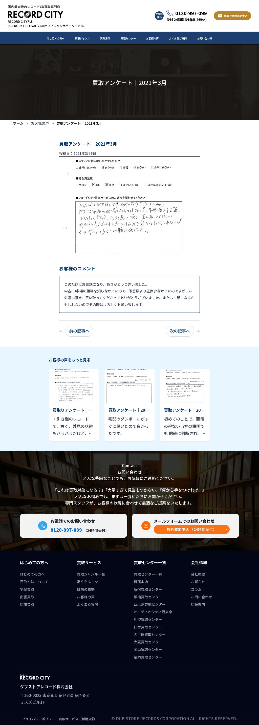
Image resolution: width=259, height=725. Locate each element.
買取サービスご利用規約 (77, 718)
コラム (196, 589)
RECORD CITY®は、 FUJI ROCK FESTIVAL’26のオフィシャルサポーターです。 (47, 23)
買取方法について (34, 581)
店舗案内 (198, 604)
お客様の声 (152, 38)
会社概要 (198, 574)
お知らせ (198, 581)
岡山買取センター (148, 649)
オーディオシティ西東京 (153, 611)
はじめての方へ (55, 38)
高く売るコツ (87, 581)
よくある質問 (87, 604)
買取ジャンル (82, 38)
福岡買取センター (148, 657)
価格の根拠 (86, 589)
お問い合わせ (204, 38)
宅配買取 (27, 589)
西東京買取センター (150, 604)
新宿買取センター (148, 589)
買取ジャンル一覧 (91, 574)
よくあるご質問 (178, 38)
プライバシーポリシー (38, 718)
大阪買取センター (148, 641)
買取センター (128, 38)
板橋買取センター (148, 596)
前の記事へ (79, 331)
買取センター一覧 (148, 574)
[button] (192, 529)
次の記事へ (180, 331)
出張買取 (27, 596)
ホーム (18, 123)
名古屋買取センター (150, 634)
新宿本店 (141, 581)
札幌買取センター (148, 619)
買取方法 (105, 38)
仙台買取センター (148, 626)
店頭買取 (27, 604)
